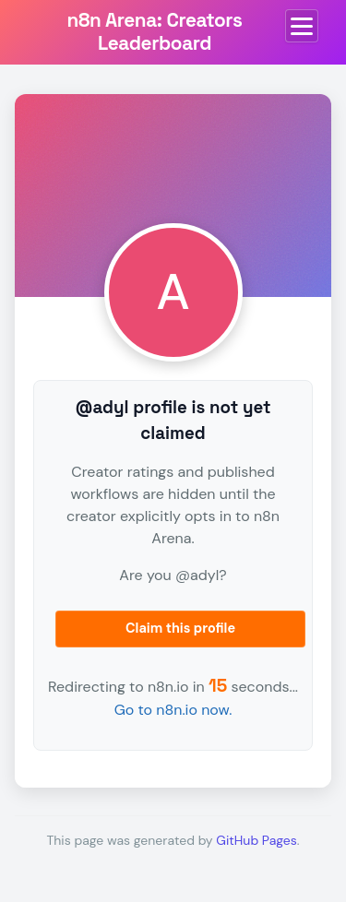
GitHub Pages (256, 840)
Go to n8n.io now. (173, 709)
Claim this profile (180, 628)
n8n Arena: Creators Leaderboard (155, 31)
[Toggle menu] (301, 25)
